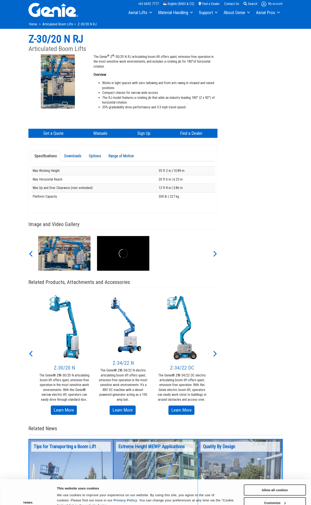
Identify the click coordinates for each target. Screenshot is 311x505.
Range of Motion (121, 156)
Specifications (45, 156)
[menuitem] (140, 13)
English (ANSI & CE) (178, 4)
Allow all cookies (275, 469)
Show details (67, 496)
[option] (64, 253)
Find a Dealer (209, 4)
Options (95, 156)
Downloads (72, 156)
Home (33, 24)
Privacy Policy (125, 479)
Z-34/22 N (123, 363)
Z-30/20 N (64, 368)
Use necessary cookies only (274, 494)
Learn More (65, 411)
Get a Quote (53, 133)
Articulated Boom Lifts (58, 24)
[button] (30, 253)
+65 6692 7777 (148, 4)
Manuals (100, 133)
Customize (275, 481)
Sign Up (143, 133)
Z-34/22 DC (182, 368)
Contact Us (231, 4)
